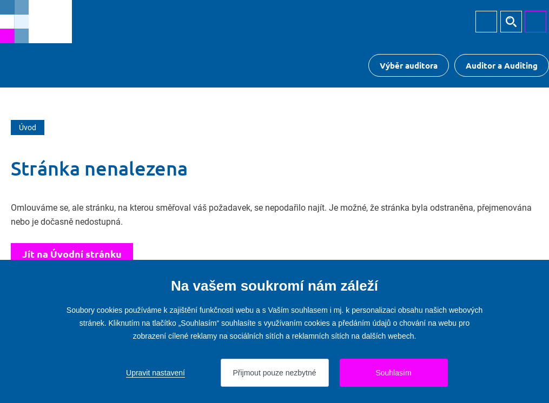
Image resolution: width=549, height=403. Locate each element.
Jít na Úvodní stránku (72, 253)
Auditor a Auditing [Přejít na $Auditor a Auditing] (502, 65)
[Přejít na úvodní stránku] (36, 21)
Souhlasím (393, 372)
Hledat (511, 21)
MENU (535, 21)
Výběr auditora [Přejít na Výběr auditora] (409, 65)
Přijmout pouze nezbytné (274, 372)
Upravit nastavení (155, 372)
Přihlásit (486, 21)
